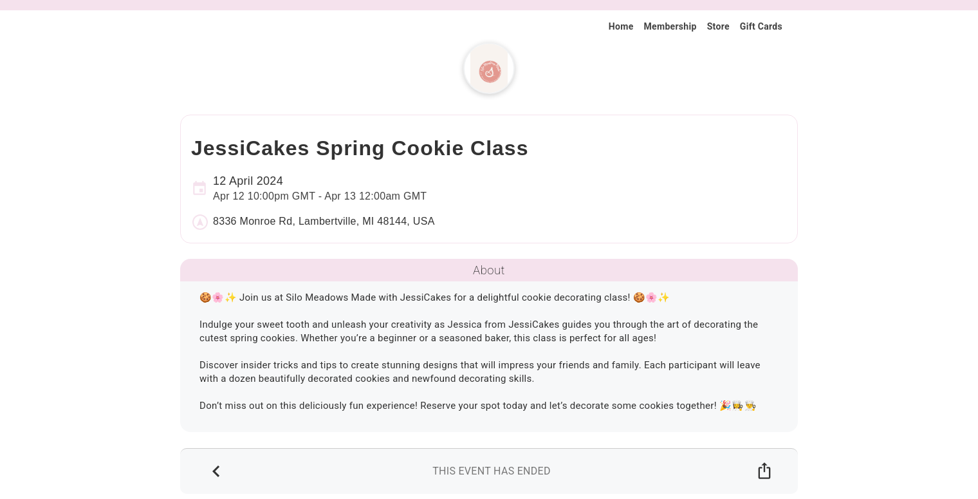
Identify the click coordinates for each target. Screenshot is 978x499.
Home (621, 26)
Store (718, 26)
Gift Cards (761, 26)
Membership (670, 26)
